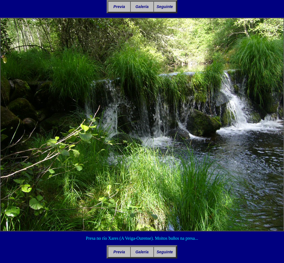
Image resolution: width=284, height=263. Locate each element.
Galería (141, 6)
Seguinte (165, 6)
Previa (119, 6)
